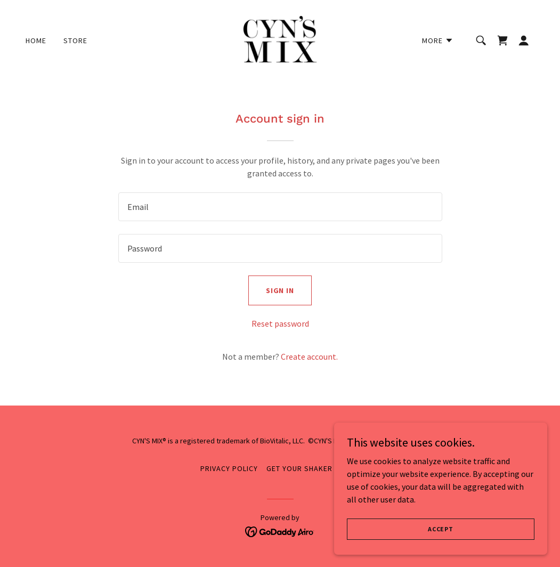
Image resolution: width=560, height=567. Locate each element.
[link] (280, 39)
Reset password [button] (280, 323)
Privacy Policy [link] (229, 468)
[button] (437, 40)
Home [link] (36, 40)
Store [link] (75, 40)
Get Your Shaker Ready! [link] (313, 468)
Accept (440, 529)
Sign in (280, 290)
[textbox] (280, 206)
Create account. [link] (309, 356)
